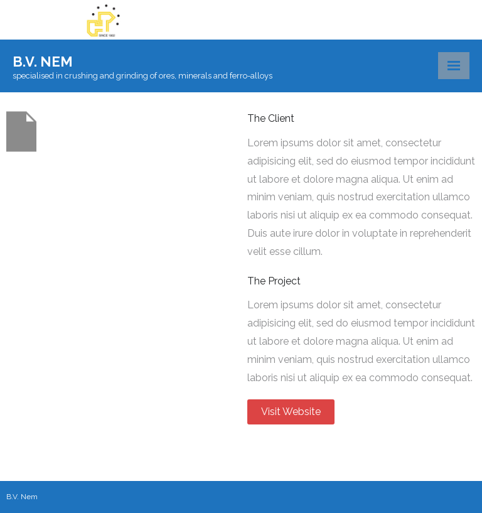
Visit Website (291, 412)
